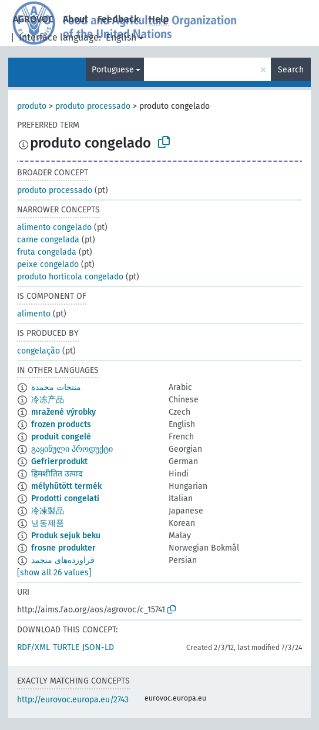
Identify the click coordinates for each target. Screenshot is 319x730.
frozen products (61, 424)
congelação (38, 351)
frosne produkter (63, 548)
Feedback (118, 19)
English (121, 37)
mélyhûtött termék (66, 486)
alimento (34, 314)
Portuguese (113, 70)
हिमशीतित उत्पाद (56, 474)
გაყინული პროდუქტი (72, 449)
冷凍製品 (47, 511)
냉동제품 (47, 523)
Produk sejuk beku (65, 536)
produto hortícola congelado (70, 277)
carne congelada (48, 240)
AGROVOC (33, 19)
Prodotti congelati (65, 499)
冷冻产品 (47, 400)
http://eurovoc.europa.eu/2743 (73, 700)
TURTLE (66, 647)
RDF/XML (33, 647)
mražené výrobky (63, 412)
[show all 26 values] (54, 573)
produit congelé (61, 437)
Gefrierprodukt (59, 461)
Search (291, 70)
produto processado (92, 106)
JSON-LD (98, 647)
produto (31, 106)
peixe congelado (48, 264)
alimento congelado (54, 227)
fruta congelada (46, 252)
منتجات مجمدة (56, 387)
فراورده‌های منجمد (63, 560)
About (75, 19)
